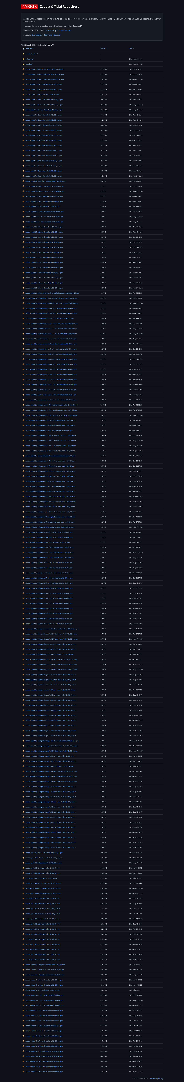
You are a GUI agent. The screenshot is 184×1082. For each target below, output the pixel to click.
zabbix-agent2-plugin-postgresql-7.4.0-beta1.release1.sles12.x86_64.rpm (50, 746)
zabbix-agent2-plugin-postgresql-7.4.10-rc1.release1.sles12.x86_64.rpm (49, 771)
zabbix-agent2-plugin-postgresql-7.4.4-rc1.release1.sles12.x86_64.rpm (49, 802)
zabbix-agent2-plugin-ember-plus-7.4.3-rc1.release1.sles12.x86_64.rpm (49, 349)
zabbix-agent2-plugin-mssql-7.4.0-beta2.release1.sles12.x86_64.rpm (48, 527)
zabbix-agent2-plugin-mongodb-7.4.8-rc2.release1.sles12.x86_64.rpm (48, 502)
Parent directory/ (30, 54)
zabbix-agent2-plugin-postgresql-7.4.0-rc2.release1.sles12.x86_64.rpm (49, 761)
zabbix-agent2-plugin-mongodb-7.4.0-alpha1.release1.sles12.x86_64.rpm (50, 405)
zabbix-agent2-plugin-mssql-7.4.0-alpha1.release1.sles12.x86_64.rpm (48, 517)
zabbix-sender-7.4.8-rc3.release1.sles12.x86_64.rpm (42, 1066)
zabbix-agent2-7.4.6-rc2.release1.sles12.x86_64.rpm (42, 252)
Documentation (63, 30)
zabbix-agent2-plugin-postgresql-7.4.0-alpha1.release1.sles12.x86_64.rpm (50, 741)
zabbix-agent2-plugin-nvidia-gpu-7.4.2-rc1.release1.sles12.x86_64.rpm (49, 675)
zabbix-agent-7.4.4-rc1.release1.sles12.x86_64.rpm (42, 130)
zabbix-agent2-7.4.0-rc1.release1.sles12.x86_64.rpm (42, 196)
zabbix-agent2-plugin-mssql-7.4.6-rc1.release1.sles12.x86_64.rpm (47, 583)
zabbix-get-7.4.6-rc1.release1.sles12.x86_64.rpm (41, 919)
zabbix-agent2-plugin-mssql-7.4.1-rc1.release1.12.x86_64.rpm (46, 542)
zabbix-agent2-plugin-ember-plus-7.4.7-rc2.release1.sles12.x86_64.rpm (49, 374)
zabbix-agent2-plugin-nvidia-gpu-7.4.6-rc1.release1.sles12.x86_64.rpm (49, 695)
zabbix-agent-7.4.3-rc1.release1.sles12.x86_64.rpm (42, 125)
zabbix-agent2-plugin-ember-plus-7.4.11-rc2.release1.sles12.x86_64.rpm (49, 334)
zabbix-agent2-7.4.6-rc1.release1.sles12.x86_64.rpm (42, 247)
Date (130, 49)
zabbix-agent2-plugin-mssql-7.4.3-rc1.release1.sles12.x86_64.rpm (47, 573)
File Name (27, 49)
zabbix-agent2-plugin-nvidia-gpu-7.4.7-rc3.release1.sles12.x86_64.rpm (49, 715)
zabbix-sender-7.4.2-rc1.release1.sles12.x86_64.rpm (42, 1010)
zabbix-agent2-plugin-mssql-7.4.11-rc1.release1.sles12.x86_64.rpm (47, 552)
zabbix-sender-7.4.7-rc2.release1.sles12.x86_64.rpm (42, 1046)
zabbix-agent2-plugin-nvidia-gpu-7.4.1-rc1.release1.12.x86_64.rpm (47, 654)
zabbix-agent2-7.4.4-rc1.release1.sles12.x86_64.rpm (42, 242)
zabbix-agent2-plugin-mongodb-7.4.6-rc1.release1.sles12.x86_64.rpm (48, 471)
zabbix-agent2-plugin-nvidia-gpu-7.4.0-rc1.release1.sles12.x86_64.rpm (49, 644)
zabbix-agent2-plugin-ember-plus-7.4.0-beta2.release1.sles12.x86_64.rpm (50, 303)
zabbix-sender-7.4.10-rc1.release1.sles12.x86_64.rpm (42, 995)
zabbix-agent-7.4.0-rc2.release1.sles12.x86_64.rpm (42, 89)
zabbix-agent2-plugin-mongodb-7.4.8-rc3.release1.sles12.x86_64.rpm (48, 507)
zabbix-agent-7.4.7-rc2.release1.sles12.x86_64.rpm (42, 150)
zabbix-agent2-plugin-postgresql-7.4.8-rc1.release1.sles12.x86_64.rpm (49, 832)
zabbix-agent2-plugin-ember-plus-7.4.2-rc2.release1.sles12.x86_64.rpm (49, 344)
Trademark (153, 1079)
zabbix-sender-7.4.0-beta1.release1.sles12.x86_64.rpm (43, 970)
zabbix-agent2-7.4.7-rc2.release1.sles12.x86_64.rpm (42, 262)
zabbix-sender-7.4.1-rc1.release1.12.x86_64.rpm (41, 990)
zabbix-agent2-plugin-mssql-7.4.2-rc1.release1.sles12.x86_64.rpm (47, 563)
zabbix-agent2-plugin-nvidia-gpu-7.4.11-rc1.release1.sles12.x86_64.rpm (49, 664)
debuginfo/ (28, 59)
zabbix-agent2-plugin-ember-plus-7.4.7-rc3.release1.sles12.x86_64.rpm (49, 379)
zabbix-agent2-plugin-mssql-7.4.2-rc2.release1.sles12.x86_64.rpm (47, 568)
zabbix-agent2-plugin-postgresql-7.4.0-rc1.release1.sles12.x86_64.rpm (49, 756)
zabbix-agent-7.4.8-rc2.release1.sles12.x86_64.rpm (42, 166)
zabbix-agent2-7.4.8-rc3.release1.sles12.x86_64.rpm (42, 283)
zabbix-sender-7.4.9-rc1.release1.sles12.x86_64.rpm (42, 1071)
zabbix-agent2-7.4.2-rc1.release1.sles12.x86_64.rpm (42, 227)
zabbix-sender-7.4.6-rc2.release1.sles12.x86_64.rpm (42, 1036)
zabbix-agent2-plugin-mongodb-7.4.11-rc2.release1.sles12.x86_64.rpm (49, 446)
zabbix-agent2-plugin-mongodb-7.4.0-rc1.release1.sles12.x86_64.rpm (48, 420)
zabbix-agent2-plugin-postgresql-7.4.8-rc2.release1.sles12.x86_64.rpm (49, 837)
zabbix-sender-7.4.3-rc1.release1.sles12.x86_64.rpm (42, 1021)
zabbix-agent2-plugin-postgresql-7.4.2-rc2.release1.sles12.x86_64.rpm (49, 792)
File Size (103, 49)
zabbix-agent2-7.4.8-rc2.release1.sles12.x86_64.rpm (42, 278)
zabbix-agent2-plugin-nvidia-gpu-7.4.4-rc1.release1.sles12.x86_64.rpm (49, 690)
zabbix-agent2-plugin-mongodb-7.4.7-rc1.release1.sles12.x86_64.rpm (48, 481)
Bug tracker (37, 35)
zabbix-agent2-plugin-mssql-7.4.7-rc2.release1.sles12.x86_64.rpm (47, 598)
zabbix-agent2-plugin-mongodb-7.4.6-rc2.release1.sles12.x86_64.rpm (48, 476)
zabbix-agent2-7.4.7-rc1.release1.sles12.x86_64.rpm (42, 257)
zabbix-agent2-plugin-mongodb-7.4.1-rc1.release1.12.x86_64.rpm (47, 430)
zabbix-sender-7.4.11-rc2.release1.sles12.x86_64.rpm (42, 1005)
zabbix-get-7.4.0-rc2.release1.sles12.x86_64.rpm (41, 873)
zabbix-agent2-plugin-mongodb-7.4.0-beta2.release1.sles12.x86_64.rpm (49, 415)
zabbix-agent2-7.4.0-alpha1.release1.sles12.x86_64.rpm (43, 181)
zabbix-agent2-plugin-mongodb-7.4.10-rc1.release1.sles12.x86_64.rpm (49, 435)
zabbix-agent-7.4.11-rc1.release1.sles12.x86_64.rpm (42, 105)
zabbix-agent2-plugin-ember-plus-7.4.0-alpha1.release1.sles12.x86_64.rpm (50, 293)
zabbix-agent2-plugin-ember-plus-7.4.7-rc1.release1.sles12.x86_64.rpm (49, 369)
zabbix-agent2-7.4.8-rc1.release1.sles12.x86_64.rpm (42, 273)
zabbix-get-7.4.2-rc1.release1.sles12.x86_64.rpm (41, 898)
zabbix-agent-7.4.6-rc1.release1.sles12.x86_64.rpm (42, 135)
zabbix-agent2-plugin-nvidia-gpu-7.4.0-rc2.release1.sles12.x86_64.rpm (49, 649)
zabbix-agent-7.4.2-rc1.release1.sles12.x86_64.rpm (42, 115)
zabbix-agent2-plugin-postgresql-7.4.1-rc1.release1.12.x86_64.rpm (47, 766)
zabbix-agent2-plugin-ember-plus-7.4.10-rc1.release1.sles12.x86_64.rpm (49, 323)
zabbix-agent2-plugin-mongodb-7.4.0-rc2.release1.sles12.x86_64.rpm (48, 425)
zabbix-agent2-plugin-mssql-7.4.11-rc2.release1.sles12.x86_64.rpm (47, 558)
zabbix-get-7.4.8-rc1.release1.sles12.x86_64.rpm (41, 944)
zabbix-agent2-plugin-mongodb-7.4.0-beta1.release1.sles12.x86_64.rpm (49, 410)
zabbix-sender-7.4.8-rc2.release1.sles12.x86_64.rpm (42, 1061)
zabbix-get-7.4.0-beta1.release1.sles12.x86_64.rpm (42, 858)
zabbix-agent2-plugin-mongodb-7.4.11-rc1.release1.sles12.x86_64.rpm (49, 440)
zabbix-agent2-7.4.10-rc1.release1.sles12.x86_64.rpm (43, 212)
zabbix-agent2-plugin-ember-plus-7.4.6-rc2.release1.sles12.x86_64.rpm (49, 364)
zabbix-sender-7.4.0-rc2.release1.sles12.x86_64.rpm (42, 985)
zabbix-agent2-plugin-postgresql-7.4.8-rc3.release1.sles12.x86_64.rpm (49, 842)
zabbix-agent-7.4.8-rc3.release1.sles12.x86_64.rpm (42, 171)
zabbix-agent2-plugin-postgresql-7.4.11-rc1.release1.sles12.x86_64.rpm (49, 776)
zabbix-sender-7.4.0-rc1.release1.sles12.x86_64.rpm (42, 980)
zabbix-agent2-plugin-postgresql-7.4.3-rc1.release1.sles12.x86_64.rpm (49, 797)
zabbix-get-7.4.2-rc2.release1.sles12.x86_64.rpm (41, 903)
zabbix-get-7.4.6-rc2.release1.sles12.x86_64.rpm (41, 924)
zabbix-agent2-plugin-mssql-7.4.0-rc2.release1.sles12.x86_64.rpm (47, 537)
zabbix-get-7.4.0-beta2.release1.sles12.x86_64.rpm (42, 863)
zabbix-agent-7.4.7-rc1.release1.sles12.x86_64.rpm (42, 145)
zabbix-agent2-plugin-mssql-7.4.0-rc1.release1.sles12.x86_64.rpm (47, 532)
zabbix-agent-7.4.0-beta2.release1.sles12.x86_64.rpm (43, 79)
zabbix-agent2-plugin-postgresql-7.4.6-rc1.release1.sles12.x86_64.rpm (49, 807)
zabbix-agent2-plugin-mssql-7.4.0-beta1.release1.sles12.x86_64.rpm (48, 522)
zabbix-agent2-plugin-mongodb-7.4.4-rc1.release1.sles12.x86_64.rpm (48, 466)
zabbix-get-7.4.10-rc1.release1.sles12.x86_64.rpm (41, 883)
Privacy (160, 1079)
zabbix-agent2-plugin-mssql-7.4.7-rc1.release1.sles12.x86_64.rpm (47, 593)
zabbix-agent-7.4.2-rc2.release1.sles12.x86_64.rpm (42, 120)
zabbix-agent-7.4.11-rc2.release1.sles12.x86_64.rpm (42, 110)
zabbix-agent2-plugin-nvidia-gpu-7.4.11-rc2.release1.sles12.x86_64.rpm (49, 669)
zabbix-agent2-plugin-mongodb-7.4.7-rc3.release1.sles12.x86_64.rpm (48, 491)
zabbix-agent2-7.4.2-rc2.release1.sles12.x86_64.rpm (42, 232)
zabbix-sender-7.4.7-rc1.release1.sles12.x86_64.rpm (42, 1041)
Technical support (52, 35)
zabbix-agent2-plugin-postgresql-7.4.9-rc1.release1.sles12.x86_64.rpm (49, 848)
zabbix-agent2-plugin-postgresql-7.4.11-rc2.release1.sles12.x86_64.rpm (49, 781)
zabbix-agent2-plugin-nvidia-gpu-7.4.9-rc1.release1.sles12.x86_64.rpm (49, 736)
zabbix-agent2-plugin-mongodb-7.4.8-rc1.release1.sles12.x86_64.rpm (48, 496)
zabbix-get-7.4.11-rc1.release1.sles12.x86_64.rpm (41, 888)
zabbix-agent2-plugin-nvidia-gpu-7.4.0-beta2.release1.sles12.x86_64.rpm (50, 639)
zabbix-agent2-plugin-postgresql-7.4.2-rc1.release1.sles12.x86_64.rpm (49, 786)
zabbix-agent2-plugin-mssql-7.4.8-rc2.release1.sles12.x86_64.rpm (47, 613)
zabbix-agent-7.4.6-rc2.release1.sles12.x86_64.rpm (42, 140)
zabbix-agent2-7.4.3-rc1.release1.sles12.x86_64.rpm (42, 237)
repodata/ (27, 64)
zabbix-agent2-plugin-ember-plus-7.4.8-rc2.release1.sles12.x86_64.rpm (49, 390)
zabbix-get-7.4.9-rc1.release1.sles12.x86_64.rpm (41, 959)
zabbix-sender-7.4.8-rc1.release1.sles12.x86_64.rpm (42, 1056)
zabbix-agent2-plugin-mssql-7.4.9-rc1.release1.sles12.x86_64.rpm (47, 624)
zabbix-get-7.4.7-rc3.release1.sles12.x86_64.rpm (41, 939)
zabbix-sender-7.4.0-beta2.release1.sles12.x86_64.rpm (43, 975)
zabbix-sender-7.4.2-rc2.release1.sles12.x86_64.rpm (42, 1015)
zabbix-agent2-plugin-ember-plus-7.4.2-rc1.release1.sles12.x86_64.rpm (49, 339)
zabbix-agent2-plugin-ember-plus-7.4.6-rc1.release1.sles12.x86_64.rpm (49, 359)
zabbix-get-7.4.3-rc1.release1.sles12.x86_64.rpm (41, 909)
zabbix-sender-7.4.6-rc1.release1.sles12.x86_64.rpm (42, 1031)
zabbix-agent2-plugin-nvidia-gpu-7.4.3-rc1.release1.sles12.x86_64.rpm (49, 685)
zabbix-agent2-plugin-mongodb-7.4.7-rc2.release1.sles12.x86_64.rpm (48, 486)
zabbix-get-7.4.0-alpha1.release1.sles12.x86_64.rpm (42, 853)
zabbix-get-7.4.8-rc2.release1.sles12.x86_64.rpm (41, 949)
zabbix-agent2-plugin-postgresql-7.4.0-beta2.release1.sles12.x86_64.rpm (50, 751)
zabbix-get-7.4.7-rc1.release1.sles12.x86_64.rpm (41, 929)
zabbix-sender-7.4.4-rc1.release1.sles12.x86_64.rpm (42, 1026)
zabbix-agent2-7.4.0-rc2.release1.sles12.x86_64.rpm (42, 201)
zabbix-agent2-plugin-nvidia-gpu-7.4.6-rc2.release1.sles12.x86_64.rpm (49, 700)
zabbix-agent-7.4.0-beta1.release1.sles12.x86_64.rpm (43, 74)
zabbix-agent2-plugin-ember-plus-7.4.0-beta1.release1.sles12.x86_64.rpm (50, 298)
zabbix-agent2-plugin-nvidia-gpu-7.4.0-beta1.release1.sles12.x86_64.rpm (50, 634)
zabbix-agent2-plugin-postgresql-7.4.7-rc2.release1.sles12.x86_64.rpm (49, 822)
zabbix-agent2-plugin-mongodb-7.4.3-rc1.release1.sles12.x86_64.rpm (48, 461)
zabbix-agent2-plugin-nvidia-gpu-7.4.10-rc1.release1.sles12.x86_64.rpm (49, 659)
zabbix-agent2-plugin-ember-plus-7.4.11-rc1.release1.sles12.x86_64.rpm (49, 329)
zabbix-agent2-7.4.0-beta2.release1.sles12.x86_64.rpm (43, 191)
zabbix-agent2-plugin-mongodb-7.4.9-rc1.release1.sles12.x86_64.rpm (48, 512)
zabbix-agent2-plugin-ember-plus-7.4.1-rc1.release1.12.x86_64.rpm (48, 318)
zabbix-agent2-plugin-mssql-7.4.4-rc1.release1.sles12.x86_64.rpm (47, 578)
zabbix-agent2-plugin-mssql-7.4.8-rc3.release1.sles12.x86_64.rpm (47, 619)
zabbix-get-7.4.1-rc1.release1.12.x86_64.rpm (39, 878)
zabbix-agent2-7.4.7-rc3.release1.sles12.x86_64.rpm (42, 267)
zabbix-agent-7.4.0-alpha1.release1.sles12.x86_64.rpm (43, 69)
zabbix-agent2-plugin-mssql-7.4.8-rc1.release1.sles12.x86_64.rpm (47, 608)
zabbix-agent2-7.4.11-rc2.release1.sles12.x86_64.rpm (43, 222)
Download (49, 30)
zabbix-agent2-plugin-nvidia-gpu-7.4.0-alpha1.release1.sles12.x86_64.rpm (50, 629)
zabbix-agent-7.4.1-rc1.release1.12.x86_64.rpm (40, 94)
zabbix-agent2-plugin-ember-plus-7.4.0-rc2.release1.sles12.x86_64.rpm (49, 313)
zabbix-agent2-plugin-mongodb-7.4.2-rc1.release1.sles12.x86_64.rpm (48, 451)
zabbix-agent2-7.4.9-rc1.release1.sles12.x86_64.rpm (42, 288)
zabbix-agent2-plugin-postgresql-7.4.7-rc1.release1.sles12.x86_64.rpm (49, 817)
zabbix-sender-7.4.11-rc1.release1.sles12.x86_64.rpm (42, 1000)
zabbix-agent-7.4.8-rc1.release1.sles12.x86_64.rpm (42, 161)
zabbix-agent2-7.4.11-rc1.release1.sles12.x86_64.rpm (43, 217)
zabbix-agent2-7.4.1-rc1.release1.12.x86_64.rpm (41, 206)
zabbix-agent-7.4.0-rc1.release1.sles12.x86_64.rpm (42, 84)
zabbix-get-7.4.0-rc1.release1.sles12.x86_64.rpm (41, 868)
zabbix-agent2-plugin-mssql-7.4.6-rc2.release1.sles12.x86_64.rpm (47, 588)
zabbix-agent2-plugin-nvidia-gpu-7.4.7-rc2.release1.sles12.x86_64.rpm (49, 710)
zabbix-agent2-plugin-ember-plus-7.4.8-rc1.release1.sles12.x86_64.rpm (49, 385)
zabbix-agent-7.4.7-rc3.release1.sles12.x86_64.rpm (42, 156)
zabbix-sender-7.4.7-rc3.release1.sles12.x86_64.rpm (42, 1051)
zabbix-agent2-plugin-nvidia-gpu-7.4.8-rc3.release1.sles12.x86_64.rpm (49, 730)
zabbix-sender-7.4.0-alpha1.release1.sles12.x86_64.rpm (43, 965)
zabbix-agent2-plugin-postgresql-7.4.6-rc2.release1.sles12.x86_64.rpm (49, 812)
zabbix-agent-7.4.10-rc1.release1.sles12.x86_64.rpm (42, 100)
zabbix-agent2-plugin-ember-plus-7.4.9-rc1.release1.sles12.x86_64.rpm (49, 400)
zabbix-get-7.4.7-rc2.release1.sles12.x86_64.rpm (41, 934)
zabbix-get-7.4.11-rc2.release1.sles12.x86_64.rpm (41, 893)
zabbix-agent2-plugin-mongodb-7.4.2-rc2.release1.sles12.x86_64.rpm (48, 456)
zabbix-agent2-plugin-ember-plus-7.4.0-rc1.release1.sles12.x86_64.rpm (49, 308)
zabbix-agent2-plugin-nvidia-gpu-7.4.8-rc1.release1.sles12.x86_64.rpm (49, 720)
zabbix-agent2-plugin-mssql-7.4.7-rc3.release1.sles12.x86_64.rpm (47, 603)
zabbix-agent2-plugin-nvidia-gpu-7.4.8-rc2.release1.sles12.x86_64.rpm (49, 725)
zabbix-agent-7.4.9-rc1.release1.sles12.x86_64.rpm (42, 176)
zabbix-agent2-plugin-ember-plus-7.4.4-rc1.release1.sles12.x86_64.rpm (49, 354)
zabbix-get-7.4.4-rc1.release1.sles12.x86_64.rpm (41, 914)
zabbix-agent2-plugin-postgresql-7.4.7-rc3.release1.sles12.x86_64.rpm (49, 827)
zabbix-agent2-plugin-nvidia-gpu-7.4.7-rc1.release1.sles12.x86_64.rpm (49, 705)
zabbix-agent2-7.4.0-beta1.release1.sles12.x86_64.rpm (43, 186)
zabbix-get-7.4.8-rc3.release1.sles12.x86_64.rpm (41, 954)
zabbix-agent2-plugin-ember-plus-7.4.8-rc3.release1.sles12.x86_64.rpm (49, 395)
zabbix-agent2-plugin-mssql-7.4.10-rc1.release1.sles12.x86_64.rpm (47, 547)
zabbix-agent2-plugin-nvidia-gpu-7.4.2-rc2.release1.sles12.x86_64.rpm (49, 680)
